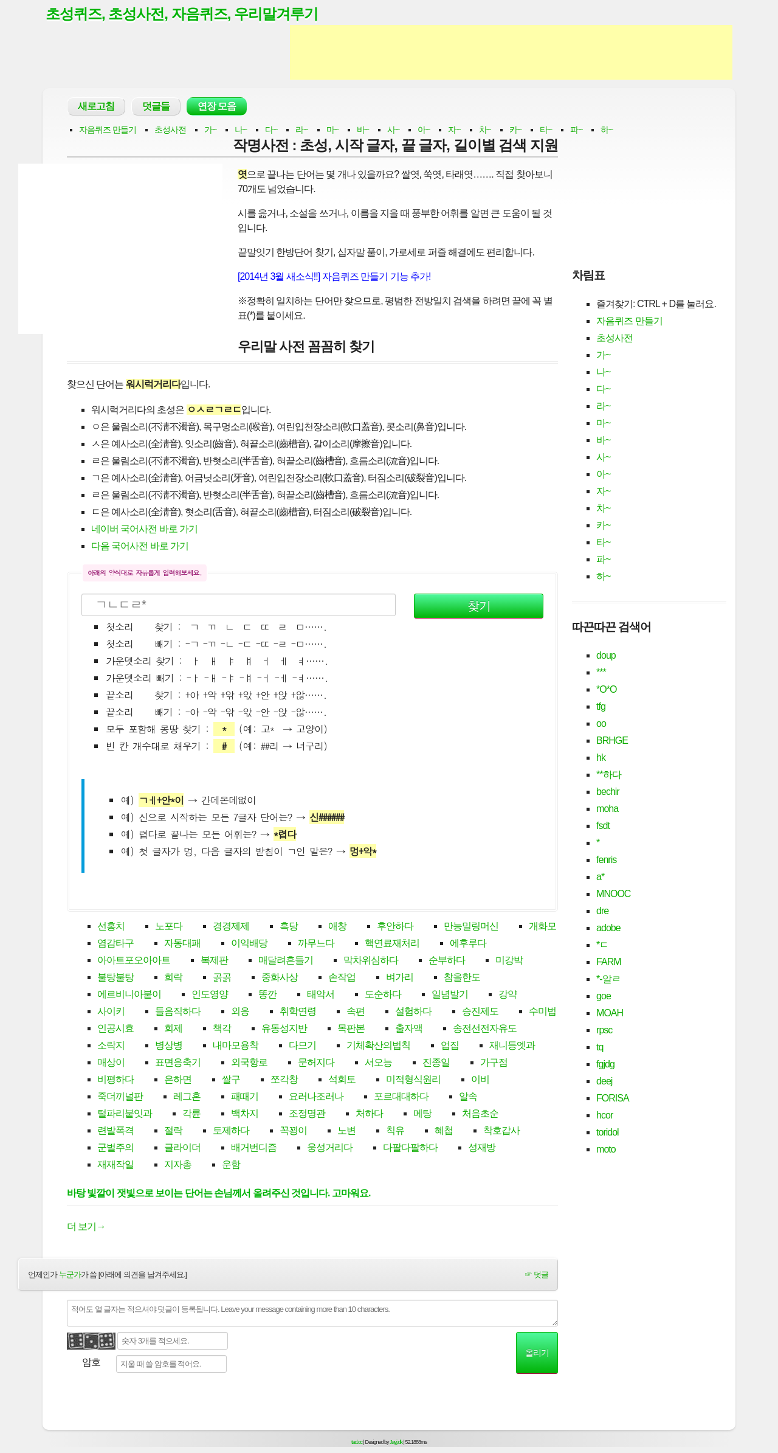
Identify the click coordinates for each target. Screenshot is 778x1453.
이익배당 (249, 944)
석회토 (342, 1080)
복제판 (214, 961)
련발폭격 (115, 1131)
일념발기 (450, 995)
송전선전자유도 (485, 1029)
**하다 (608, 775)
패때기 (244, 1097)
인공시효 (115, 1029)
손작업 (342, 978)
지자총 (177, 1165)
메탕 (422, 1114)
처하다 (369, 1114)
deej (604, 1082)
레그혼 (187, 1097)
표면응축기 (178, 1063)
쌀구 (231, 1080)
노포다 (168, 927)
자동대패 (182, 944)
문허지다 (316, 1063)
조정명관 (307, 1114)
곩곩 (222, 978)
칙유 (395, 1131)
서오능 (378, 1063)
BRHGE (612, 741)
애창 (337, 927)
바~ (363, 130)
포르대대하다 (401, 1097)
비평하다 (115, 1080)
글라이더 (182, 1148)
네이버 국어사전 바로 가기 (144, 529)
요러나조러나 (316, 1097)
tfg (600, 707)
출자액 (408, 1029)
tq (599, 1047)
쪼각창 (284, 1080)
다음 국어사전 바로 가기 (139, 546)
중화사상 (279, 978)
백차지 (244, 1114)
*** (601, 673)
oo (601, 724)
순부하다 (447, 961)
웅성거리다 (330, 1148)
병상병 (168, 1046)
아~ (424, 130)
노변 (346, 1131)
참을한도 (462, 978)
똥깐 (267, 995)
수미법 (542, 1012)
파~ (576, 130)
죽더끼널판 (120, 1097)
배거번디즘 (254, 1148)
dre (602, 911)
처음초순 (480, 1114)
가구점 (494, 1063)
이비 (480, 1080)
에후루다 (468, 944)
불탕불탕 (115, 978)
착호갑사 (501, 1131)
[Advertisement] (511, 53)
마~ (332, 130)
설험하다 (413, 1012)
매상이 (111, 1063)
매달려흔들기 (285, 961)
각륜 (191, 1114)
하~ (607, 130)
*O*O (606, 690)
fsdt (603, 826)
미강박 (509, 961)
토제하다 (231, 1131)
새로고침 (96, 107)
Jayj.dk (396, 1443)
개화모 (542, 927)
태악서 (320, 995)
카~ (515, 130)
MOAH (609, 1013)
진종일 (436, 1063)
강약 (507, 995)
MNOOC (613, 894)
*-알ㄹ (608, 979)
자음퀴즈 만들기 (107, 130)
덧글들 (156, 107)
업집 (450, 1046)
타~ (546, 130)
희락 (173, 978)
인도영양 (209, 995)
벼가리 (399, 978)
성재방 (481, 1148)
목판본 (351, 1029)
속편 (355, 1012)
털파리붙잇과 (124, 1114)
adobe (608, 928)
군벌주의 (115, 1148)
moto (606, 1150)
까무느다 (316, 944)
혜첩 (444, 1131)
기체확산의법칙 (378, 1046)
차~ (485, 130)
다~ (271, 130)
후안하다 (395, 927)
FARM (608, 962)
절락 (173, 1131)
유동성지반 (284, 1029)
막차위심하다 (370, 961)
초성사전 (170, 130)
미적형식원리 (413, 1080)
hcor (604, 1116)
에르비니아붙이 (129, 995)
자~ (454, 130)
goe (603, 996)
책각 (222, 1029)
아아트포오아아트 (133, 961)
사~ (393, 130)
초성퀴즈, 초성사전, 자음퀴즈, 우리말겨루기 (188, 14)
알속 (468, 1097)
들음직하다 (178, 1012)
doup (606, 656)
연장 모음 (217, 107)
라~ (301, 130)
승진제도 (480, 1012)
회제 (173, 1029)
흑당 (289, 927)
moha (607, 809)
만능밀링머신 (471, 927)
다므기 (302, 1046)
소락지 (111, 1046)
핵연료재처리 (392, 944)
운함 (231, 1165)
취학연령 (298, 1012)
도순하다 (383, 995)
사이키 (111, 1012)
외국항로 (249, 1063)
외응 (240, 1012)
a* (600, 877)
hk (600, 758)
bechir (607, 792)
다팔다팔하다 (410, 1148)
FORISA (612, 1099)
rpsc (604, 1030)
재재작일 (115, 1165)
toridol (607, 1133)
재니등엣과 (512, 1046)
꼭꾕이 (293, 1131)
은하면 (177, 1080)
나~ (241, 130)
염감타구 (115, 944)
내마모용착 (235, 1046)
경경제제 (231, 927)
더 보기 (86, 1227)
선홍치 (111, 927)
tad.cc (356, 1443)
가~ (210, 130)
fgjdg (605, 1064)
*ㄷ (602, 945)
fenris (606, 860)
